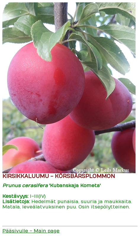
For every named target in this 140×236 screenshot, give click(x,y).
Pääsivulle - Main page (30, 231)
